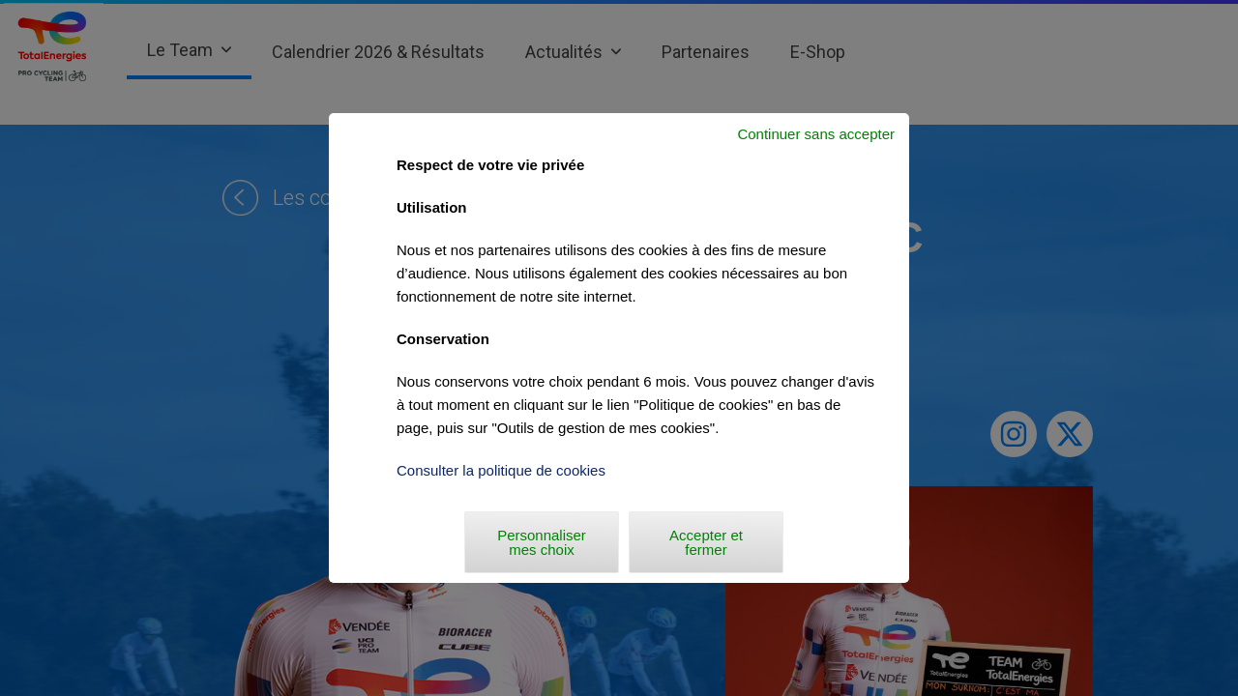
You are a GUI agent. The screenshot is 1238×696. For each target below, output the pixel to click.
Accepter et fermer (706, 542)
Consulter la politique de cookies (501, 470)
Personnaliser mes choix (541, 542)
